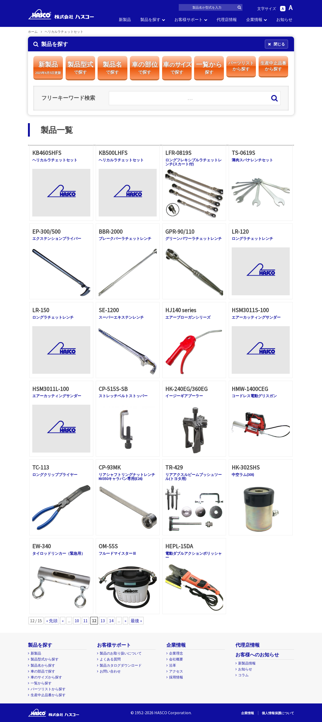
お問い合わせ (110, 671)
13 (103, 620)
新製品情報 (247, 663)
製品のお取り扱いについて (121, 653)
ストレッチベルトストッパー (123, 395)
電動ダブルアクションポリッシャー (193, 555)
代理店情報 (227, 19)
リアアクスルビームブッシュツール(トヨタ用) (193, 476)
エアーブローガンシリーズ (187, 317)
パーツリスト (241, 66)
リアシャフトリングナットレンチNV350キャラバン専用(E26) (127, 476)
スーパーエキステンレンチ (121, 317)
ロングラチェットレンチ (252, 238)
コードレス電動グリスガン (254, 395)
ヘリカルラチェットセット (54, 160)
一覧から (209, 67)
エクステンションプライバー (56, 238)
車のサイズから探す (46, 677)
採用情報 (176, 677)
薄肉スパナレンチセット (252, 160)
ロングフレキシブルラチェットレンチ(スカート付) (193, 162)
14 (111, 620)
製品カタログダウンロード (121, 665)
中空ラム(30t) (243, 474)
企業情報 (254, 19)
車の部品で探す (43, 671)
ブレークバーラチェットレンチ (125, 238)
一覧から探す (41, 683)
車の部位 (144, 67)
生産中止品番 (273, 66)
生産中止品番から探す (48, 695)
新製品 (125, 19)
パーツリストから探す (48, 689)
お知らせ (284, 19)
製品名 (112, 67)
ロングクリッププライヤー (54, 474)
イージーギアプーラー (184, 395)
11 (85, 620)
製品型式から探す (45, 659)
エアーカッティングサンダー (256, 317)
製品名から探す (43, 665)
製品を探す (150, 19)
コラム (243, 675)
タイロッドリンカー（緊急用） (58, 553)
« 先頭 (52, 620)
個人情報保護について (278, 713)
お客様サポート (188, 19)
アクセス (176, 671)
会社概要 (176, 659)
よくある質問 (110, 659)
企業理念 (176, 653)
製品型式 (80, 67)
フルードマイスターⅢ (117, 553)
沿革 (172, 665)
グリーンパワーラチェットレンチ (193, 238)
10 (77, 620)
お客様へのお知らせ (257, 655)
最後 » (136, 620)
